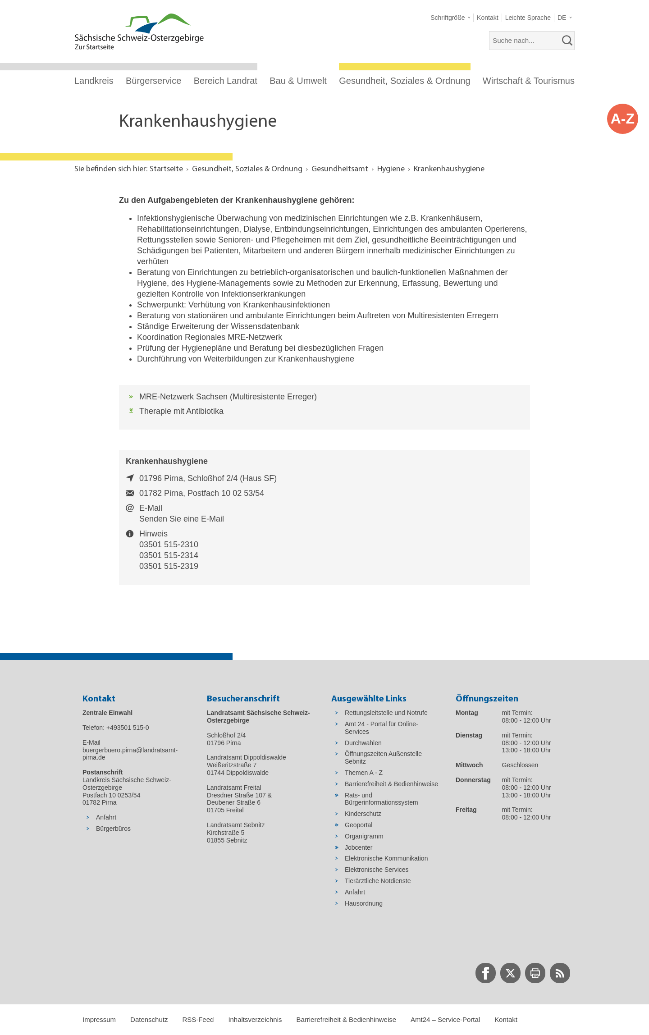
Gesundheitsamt (339, 169)
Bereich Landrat (225, 81)
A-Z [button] (623, 118)
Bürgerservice (153, 81)
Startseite (166, 169)
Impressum (99, 1019)
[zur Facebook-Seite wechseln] (485, 973)
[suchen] (567, 40)
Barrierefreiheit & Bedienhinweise (346, 1019)
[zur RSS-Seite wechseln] (560, 973)
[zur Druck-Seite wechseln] (535, 973)
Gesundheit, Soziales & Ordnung (404, 81)
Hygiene (391, 169)
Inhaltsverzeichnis (255, 1019)
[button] (450, 18)
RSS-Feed (198, 1019)
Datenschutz (149, 1019)
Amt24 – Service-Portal (445, 1019)
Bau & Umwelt (298, 81)
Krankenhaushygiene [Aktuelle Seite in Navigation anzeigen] (449, 169)
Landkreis (94, 81)
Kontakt (505, 1019)
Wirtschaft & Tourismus (529, 81)
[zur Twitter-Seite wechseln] (510, 973)
